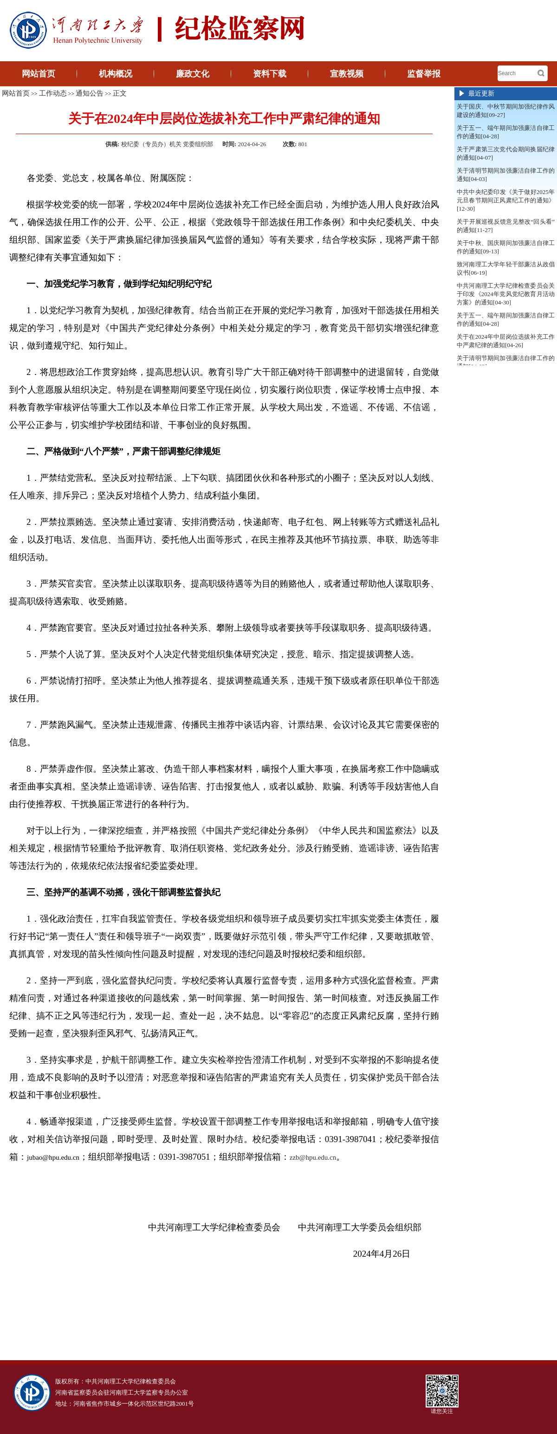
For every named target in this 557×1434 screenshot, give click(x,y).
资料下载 (269, 73)
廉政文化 (192, 73)
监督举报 (423, 73)
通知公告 (90, 93)
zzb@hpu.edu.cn (313, 1157)
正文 (120, 93)
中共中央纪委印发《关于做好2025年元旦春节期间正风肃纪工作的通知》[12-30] (506, 200)
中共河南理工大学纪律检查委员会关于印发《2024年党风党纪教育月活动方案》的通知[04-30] (506, 294)
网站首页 (38, 73)
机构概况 (115, 73)
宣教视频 (346, 73)
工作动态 (53, 93)
